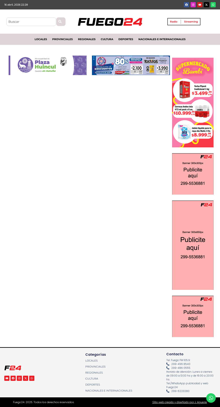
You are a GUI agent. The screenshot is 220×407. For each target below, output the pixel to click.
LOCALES (41, 39)
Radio (173, 21)
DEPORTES (125, 39)
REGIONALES (87, 39)
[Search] (61, 21)
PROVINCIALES (62, 39)
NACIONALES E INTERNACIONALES (162, 39)
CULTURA (107, 39)
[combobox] (31, 21)
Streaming (191, 21)
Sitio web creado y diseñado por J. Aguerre (179, 402)
